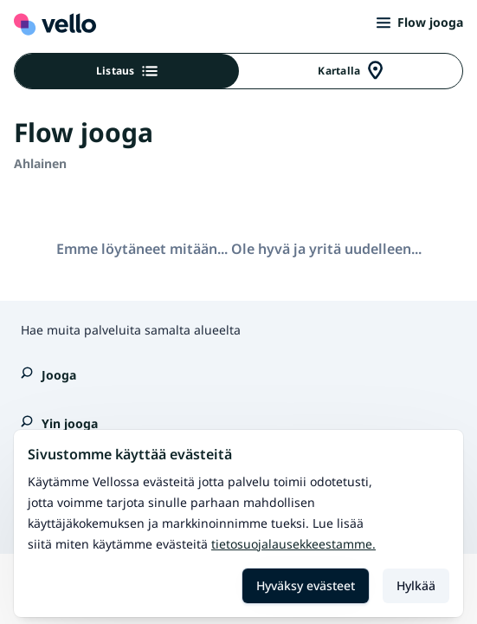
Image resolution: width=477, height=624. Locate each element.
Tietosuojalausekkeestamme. (293, 544)
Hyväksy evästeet (305, 585)
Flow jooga (420, 22)
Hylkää (415, 585)
